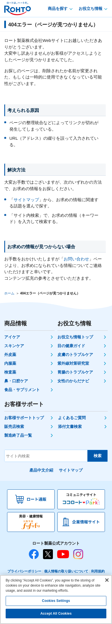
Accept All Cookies (56, 613)
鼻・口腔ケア (16, 381)
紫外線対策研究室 (73, 363)
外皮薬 (10, 354)
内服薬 (10, 363)
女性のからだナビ (73, 381)
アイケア (12, 337)
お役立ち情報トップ (75, 337)
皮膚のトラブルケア (75, 354)
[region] (56, 599)
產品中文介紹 (41, 470)
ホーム (9, 293)
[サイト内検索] (46, 456)
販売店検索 (14, 426)
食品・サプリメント (22, 389)
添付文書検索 (70, 426)
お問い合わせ (76, 258)
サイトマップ (26, 199)
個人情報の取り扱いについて (66, 571)
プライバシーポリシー (24, 571)
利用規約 (98, 571)
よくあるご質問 (72, 417)
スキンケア (14, 345)
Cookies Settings (56, 601)
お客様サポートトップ (24, 417)
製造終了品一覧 (18, 435)
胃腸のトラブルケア (75, 372)
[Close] (107, 580)
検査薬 (10, 372)
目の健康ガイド (71, 345)
